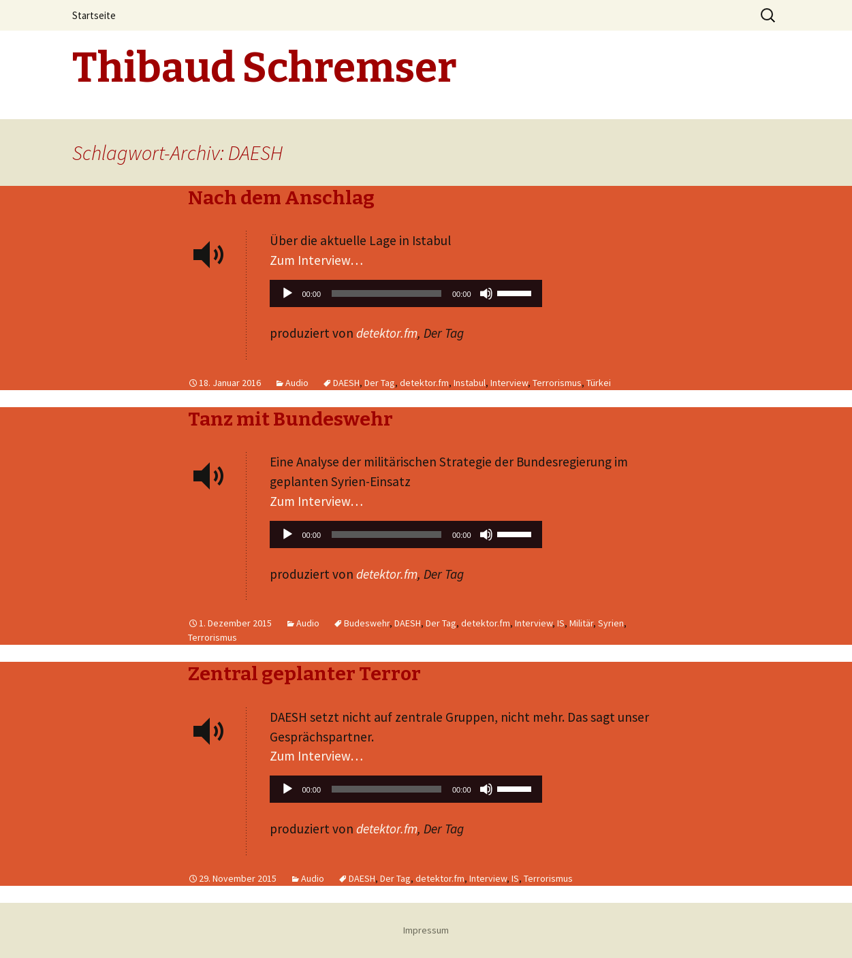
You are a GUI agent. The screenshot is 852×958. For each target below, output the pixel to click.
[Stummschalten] (486, 293)
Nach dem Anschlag (281, 198)
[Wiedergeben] (287, 293)
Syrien (611, 623)
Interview (509, 383)
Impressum (426, 930)
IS (561, 623)
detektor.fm (386, 333)
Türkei (598, 383)
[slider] (386, 293)
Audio (297, 383)
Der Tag (379, 383)
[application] (406, 297)
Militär (581, 623)
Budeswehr (367, 623)
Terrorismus (557, 383)
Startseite (94, 15)
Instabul (470, 383)
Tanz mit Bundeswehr (290, 419)
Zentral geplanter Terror (304, 673)
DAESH (346, 383)
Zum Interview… (316, 260)
